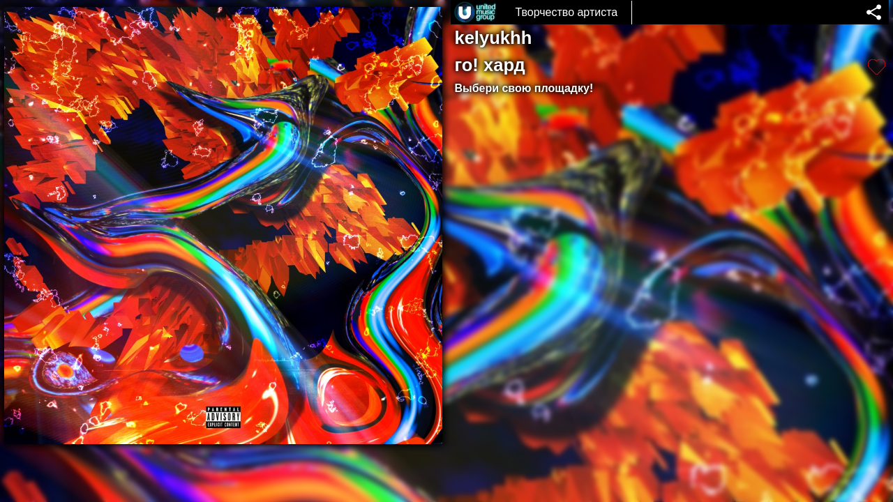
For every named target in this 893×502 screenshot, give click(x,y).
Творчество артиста (566, 12)
